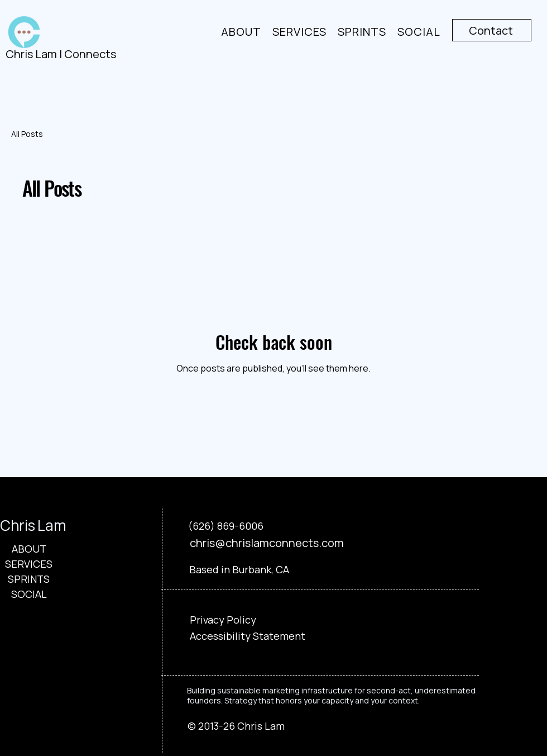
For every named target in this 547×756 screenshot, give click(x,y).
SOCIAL (29, 594)
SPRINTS (29, 579)
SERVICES (28, 563)
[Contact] (491, 30)
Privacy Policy (223, 619)
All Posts (27, 134)
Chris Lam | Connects (61, 53)
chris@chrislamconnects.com (267, 542)
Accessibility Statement (247, 636)
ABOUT (29, 548)
